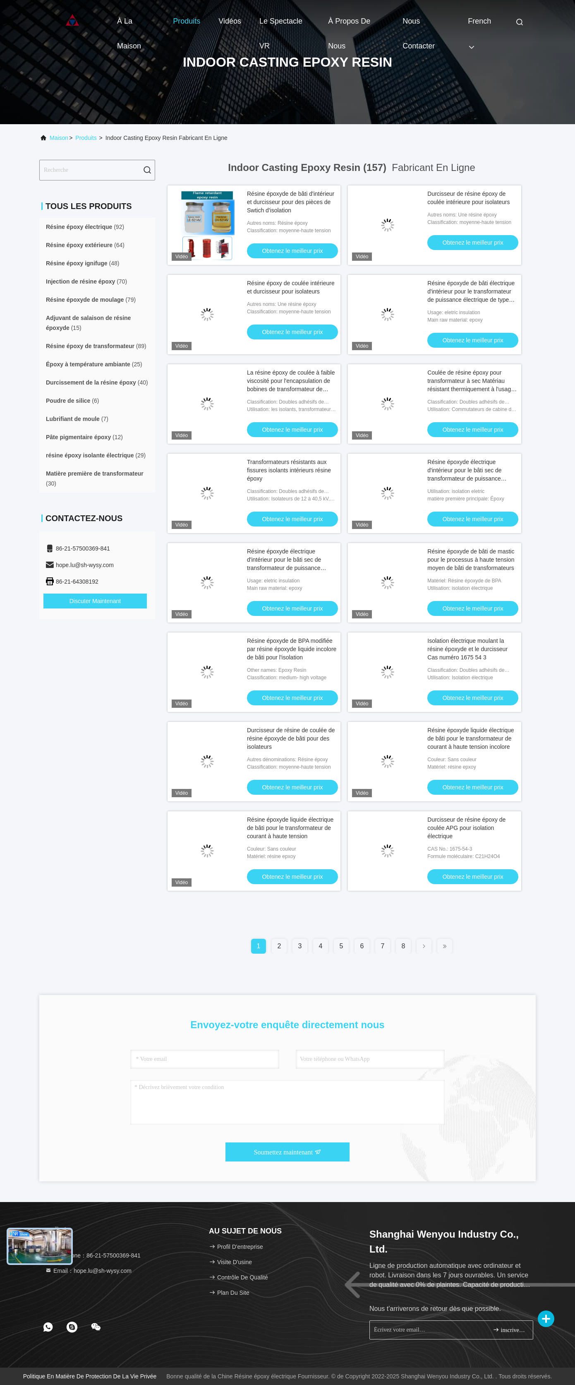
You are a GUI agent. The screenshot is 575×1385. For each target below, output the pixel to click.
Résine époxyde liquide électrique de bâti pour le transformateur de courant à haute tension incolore (470, 738)
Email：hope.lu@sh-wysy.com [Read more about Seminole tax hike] (88, 1270)
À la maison (129, 25)
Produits (186, 21)
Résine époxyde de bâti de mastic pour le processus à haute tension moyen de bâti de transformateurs (470, 559)
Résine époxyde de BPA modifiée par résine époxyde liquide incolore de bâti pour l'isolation (291, 649)
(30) (95, 478)
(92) (85, 227)
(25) (94, 364)
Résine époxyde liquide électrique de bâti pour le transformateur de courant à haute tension (290, 827)
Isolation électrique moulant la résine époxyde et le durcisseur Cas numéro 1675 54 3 (467, 649)
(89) (96, 346)
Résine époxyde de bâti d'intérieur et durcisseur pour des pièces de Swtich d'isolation (290, 202)
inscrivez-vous (509, 1329)
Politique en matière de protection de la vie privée (90, 1376)
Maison (59, 138)
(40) (97, 382)
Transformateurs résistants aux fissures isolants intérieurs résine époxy (289, 470)
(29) (96, 455)
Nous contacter (418, 25)
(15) (88, 323)
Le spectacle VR (280, 25)
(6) (72, 400)
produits (85, 138)
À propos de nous (349, 25)
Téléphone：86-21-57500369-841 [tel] (93, 1255)
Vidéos (229, 21)
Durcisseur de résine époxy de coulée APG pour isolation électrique (466, 827)
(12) (84, 437)
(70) (86, 281)
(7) (77, 419)
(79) (91, 299)
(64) (85, 245)
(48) (82, 263)
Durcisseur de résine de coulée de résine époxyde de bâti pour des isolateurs (291, 738)
